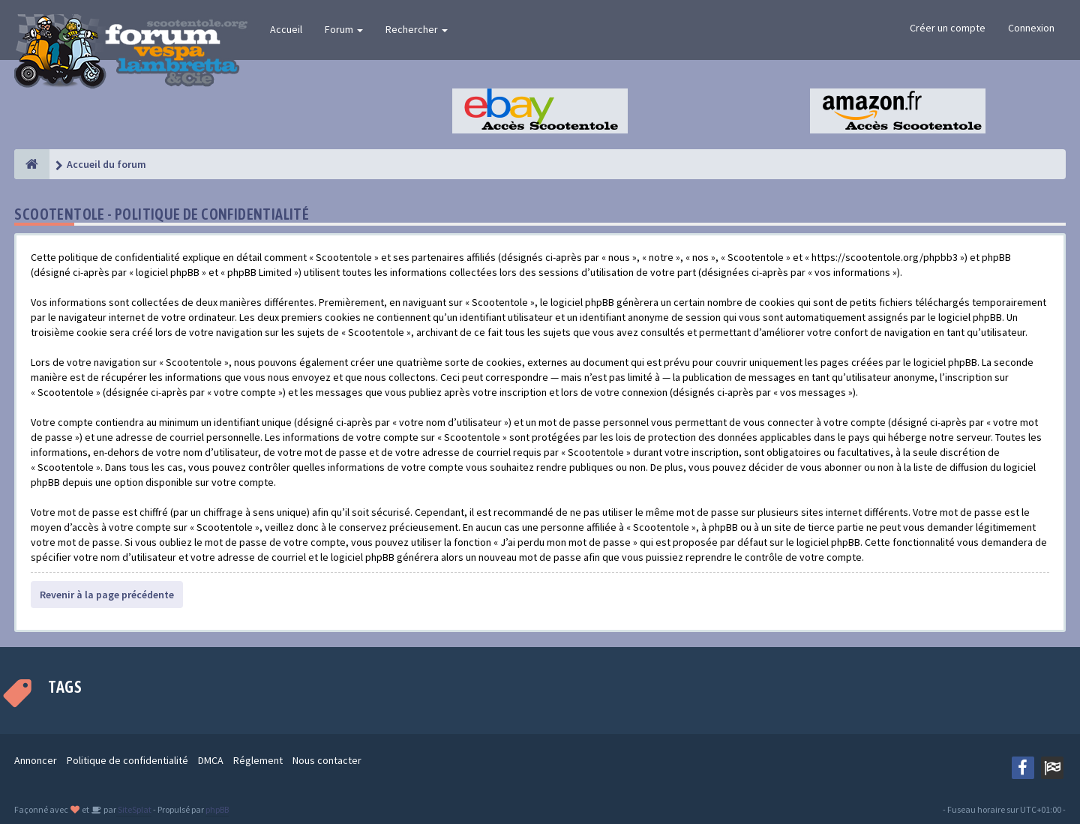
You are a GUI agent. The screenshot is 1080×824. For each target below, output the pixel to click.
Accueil (286, 29)
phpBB (217, 809)
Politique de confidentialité (127, 760)
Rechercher (417, 29)
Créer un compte (948, 27)
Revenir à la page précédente (107, 594)
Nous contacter (327, 760)
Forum (344, 29)
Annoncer (35, 760)
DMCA (211, 760)
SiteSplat (134, 809)
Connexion (1031, 27)
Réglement (258, 760)
